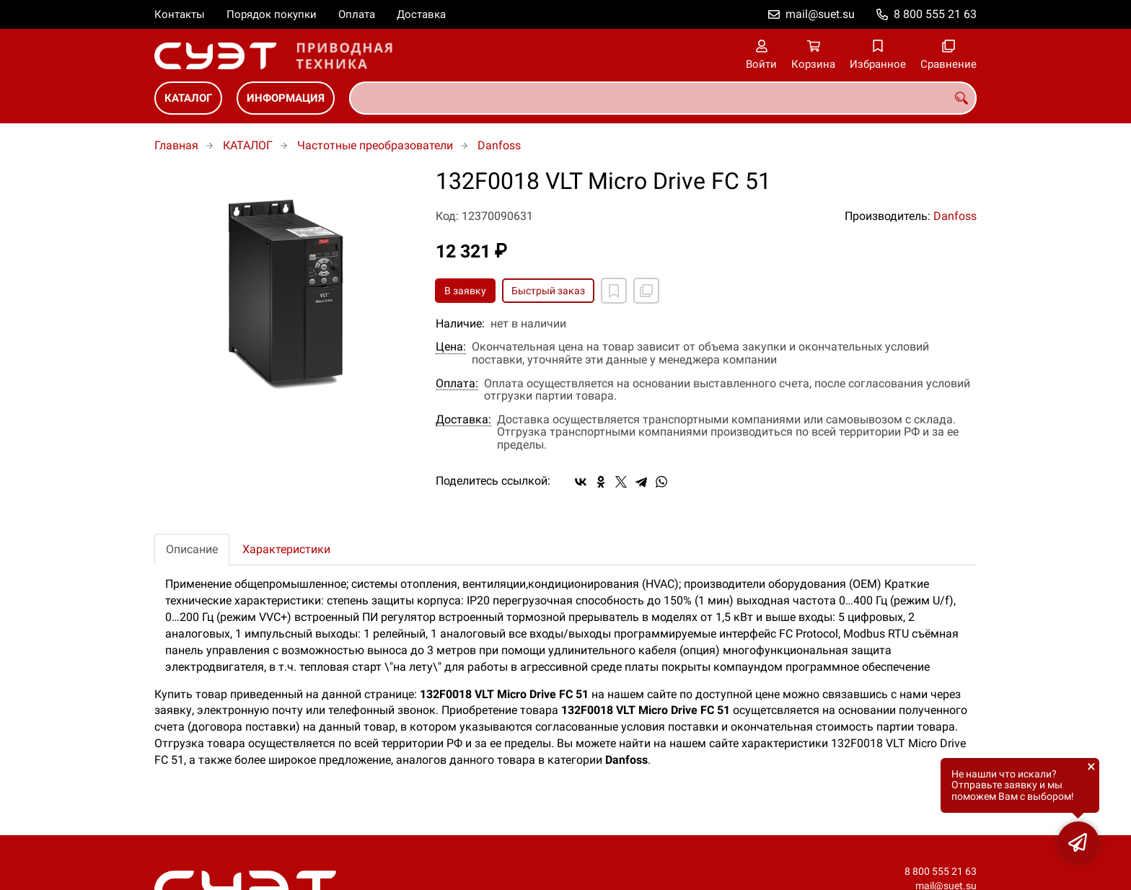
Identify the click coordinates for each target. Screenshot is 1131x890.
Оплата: (457, 383)
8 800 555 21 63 (935, 14)
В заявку (465, 290)
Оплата (356, 14)
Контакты (179, 14)
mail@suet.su (820, 14)
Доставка (421, 14)
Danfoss (499, 145)
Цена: (451, 346)
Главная (176, 145)
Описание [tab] (192, 549)
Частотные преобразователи (375, 145)
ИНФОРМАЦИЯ (286, 98)
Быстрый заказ (548, 290)
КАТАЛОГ (188, 98)
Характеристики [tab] (286, 549)
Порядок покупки (271, 14)
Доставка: (463, 419)
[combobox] (663, 98)
